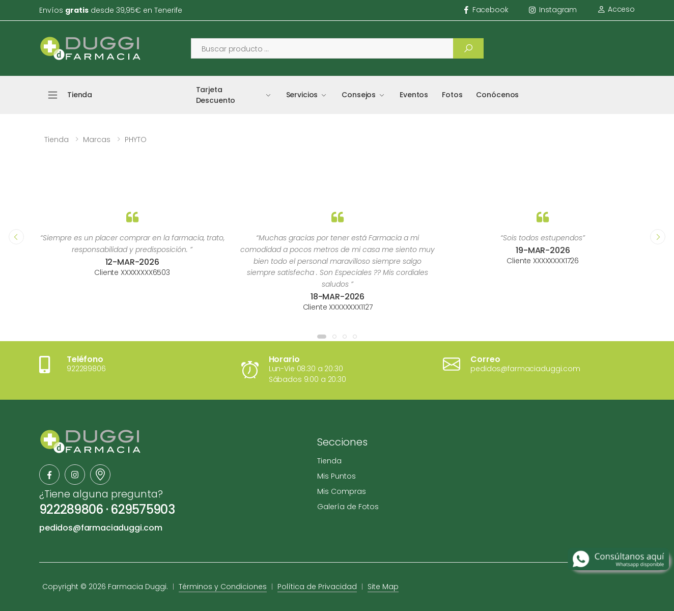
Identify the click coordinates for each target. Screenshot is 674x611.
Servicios (302, 95)
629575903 (142, 509)
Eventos (414, 95)
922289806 (71, 509)
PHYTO (136, 139)
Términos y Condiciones (223, 586)
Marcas (96, 139)
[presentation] (16, 236)
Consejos (359, 95)
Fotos (452, 95)
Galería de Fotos (348, 507)
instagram (553, 10)
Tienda (56, 139)
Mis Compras (341, 491)
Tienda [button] (79, 95)
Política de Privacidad (317, 586)
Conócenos (497, 95)
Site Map (383, 586)
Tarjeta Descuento (216, 95)
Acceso (616, 9)
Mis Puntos (336, 476)
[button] (321, 336)
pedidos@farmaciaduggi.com (100, 528)
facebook (486, 10)
